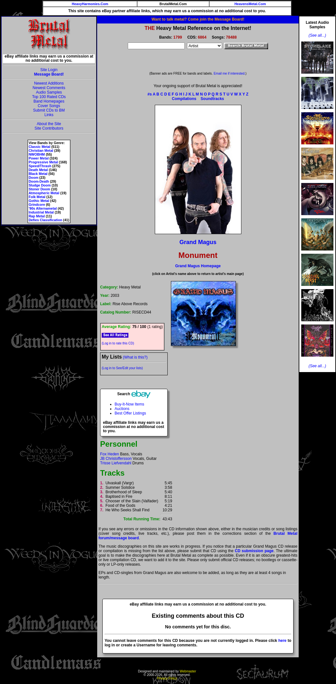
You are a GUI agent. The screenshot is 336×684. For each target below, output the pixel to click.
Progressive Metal (43, 162)
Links (48, 115)
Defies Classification (45, 220)
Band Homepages (48, 101)
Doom (33, 177)
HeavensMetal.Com (250, 4)
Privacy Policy (167, 678)
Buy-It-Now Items (129, 404)
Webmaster (188, 671)
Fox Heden (109, 454)
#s (149, 94)
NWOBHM (37, 154)
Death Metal (38, 170)
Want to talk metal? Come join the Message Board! (198, 19)
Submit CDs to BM (49, 110)
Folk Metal (37, 197)
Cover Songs (49, 106)
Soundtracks (212, 98)
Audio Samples (49, 92)
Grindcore (37, 204)
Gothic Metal (39, 201)
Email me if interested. (230, 73)
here (282, 640)
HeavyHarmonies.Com (90, 4)
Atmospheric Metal (44, 193)
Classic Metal (40, 147)
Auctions (122, 408)
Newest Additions (49, 83)
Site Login (48, 70)
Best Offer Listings (130, 413)
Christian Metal (41, 150)
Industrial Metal (41, 212)
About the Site (49, 124)
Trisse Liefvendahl (115, 463)
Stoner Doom (39, 189)
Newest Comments (49, 88)
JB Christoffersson (116, 458)
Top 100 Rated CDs (49, 97)
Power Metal (39, 158)
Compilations (184, 98)
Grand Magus (197, 242)
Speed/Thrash (40, 166)
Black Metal (38, 174)
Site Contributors (48, 128)
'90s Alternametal (43, 208)
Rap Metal (37, 216)
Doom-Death (39, 181)
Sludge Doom (40, 185)
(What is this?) (135, 357)
